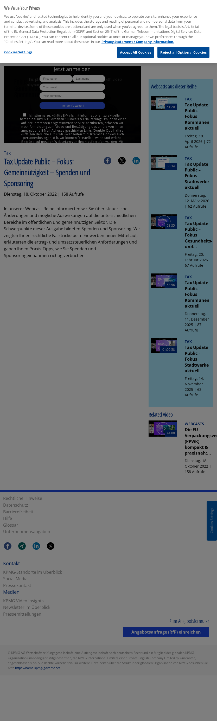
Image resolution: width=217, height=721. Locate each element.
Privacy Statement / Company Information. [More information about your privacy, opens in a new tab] (137, 39)
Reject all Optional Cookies (183, 50)
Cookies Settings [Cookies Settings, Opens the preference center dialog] (18, 50)
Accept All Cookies (135, 50)
